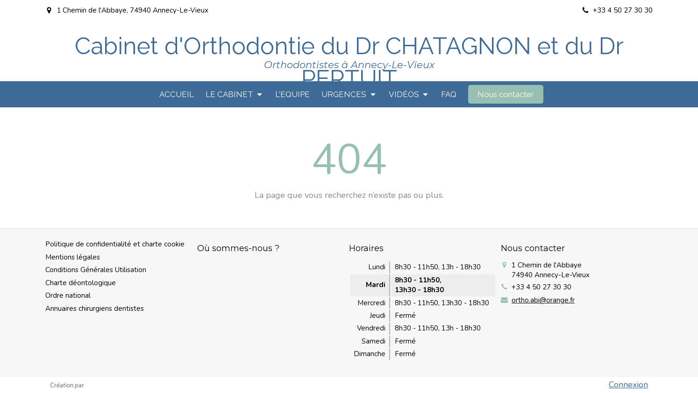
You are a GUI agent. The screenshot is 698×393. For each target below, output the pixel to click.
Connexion (628, 384)
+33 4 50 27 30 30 (541, 287)
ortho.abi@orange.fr (543, 300)
